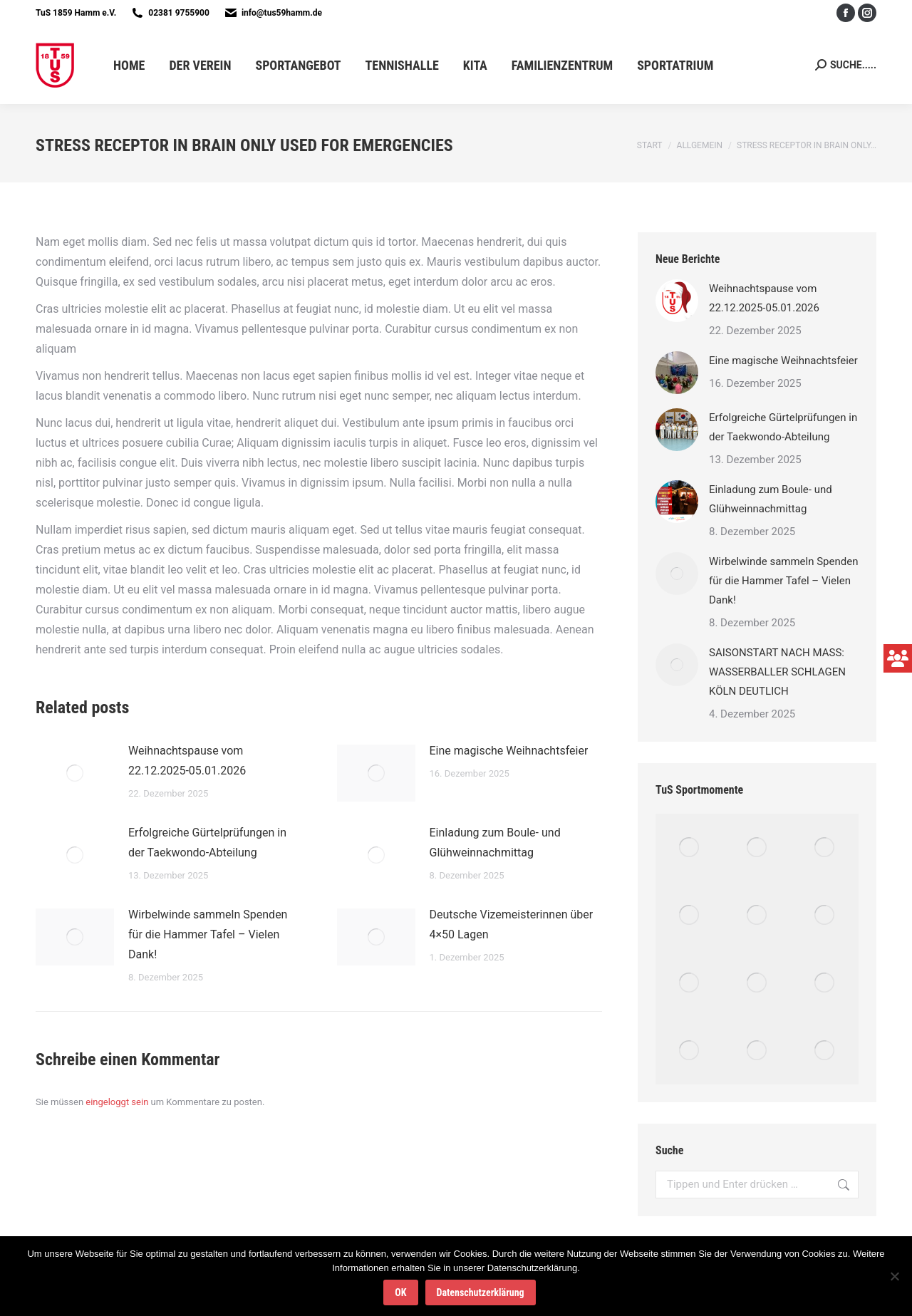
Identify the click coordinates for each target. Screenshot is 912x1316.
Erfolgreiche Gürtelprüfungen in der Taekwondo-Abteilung (207, 842)
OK (400, 1292)
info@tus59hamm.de (282, 13)
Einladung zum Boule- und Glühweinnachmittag (495, 842)
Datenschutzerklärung (480, 1292)
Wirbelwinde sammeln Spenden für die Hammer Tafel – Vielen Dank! (207, 934)
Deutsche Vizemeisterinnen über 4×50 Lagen (512, 924)
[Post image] (75, 773)
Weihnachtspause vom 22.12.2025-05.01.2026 (187, 760)
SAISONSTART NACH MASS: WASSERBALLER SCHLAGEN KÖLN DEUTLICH (777, 672)
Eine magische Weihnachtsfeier (509, 750)
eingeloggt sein (117, 1102)
